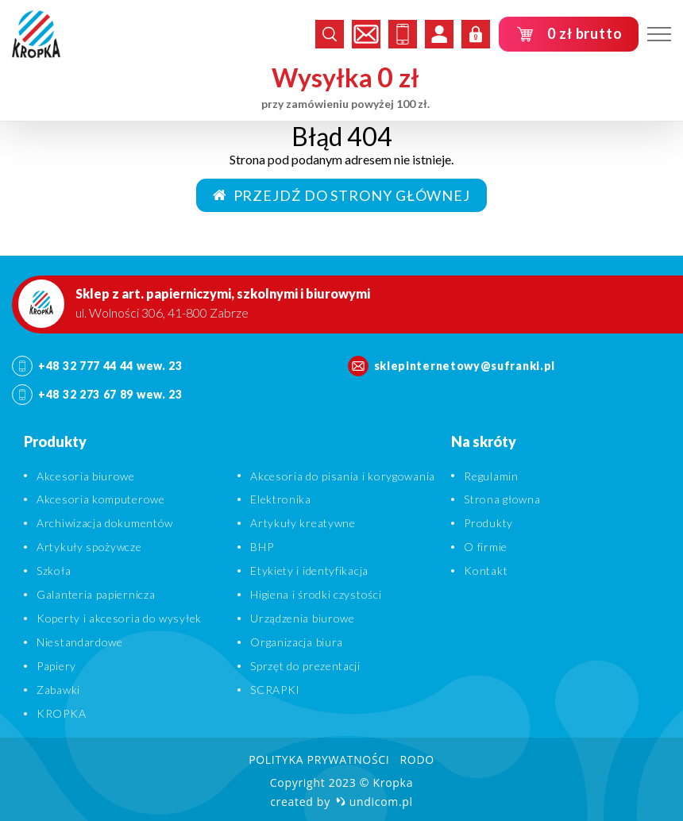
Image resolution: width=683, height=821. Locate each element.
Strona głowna (502, 499)
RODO (416, 759)
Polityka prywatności (319, 759)
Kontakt (485, 570)
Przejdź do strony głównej (341, 195)
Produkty (488, 523)
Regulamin (491, 476)
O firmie (485, 546)
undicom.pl (374, 801)
